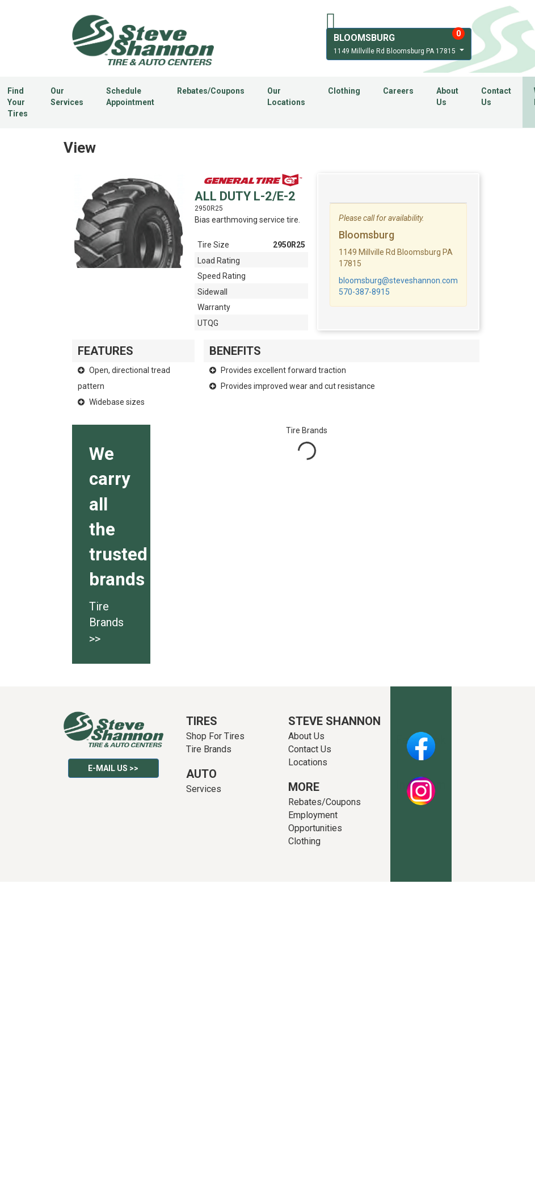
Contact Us (496, 96)
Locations (307, 762)
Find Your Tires (17, 102)
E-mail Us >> (113, 768)
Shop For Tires (215, 736)
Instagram (421, 784)
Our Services (66, 96)
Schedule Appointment (130, 96)
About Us (447, 96)
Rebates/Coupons (211, 90)
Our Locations (286, 96)
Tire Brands (208, 749)
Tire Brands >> (106, 623)
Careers (398, 90)
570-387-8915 (364, 291)
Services (203, 789)
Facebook (420, 740)
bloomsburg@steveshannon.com (398, 280)
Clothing (344, 90)
